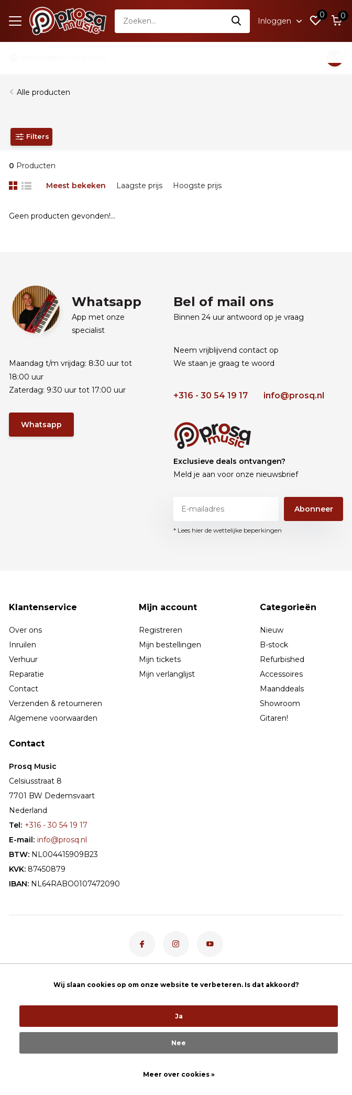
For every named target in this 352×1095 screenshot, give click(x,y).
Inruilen (22, 644)
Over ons (25, 630)
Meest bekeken (76, 185)
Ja (179, 1016)
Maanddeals (282, 688)
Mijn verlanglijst (167, 674)
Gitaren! (274, 718)
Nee (178, 1043)
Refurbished (282, 659)
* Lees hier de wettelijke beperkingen (227, 530)
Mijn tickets (160, 659)
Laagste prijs (139, 185)
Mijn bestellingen (170, 644)
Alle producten (43, 92)
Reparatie (26, 674)
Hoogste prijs (197, 185)
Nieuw (271, 630)
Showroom (280, 703)
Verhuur (23, 659)
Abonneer (313, 509)
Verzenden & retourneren (55, 703)
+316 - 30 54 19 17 (210, 395)
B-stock (274, 644)
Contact (23, 688)
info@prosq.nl (293, 395)
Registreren (160, 630)
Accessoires (281, 674)
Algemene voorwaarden (53, 718)
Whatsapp (41, 424)
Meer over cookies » (179, 1074)
